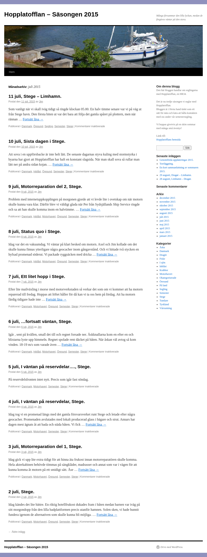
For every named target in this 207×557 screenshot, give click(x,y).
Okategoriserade (168, 277)
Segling (49, 126)
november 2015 (168, 201)
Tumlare (164, 300)
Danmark (27, 126)
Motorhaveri (49, 216)
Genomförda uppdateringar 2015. (176, 159)
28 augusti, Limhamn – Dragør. (176, 178)
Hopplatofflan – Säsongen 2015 (51, 14)
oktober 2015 (166, 205)
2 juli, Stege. (21, 491)
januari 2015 (166, 235)
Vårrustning (166, 308)
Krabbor (164, 270)
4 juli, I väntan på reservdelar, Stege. (46, 401)
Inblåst (37, 171)
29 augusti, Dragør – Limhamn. (176, 175)
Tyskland (164, 304)
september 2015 (168, 209)
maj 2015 (164, 224)
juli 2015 (164, 216)
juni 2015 (164, 220)
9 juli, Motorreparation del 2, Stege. (45, 186)
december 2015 (167, 197)
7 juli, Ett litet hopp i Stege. (36, 276)
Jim (41, 101)
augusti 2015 (166, 213)
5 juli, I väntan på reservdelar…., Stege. (49, 366)
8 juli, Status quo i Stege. (34, 231)
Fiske (162, 258)
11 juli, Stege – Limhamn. (34, 96)
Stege (70, 126)
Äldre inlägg (16, 531)
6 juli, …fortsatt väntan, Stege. (40, 321)
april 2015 (165, 228)
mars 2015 (165, 232)
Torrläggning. (166, 163)
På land (163, 285)
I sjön (162, 262)
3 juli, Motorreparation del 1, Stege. (45, 446)
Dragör (163, 254)
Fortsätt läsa (33, 119)
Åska (162, 247)
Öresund (38, 126)
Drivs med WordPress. (172, 547)
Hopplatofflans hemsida (168, 139)
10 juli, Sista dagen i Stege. (36, 141)
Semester (59, 126)
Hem (12, 72)
